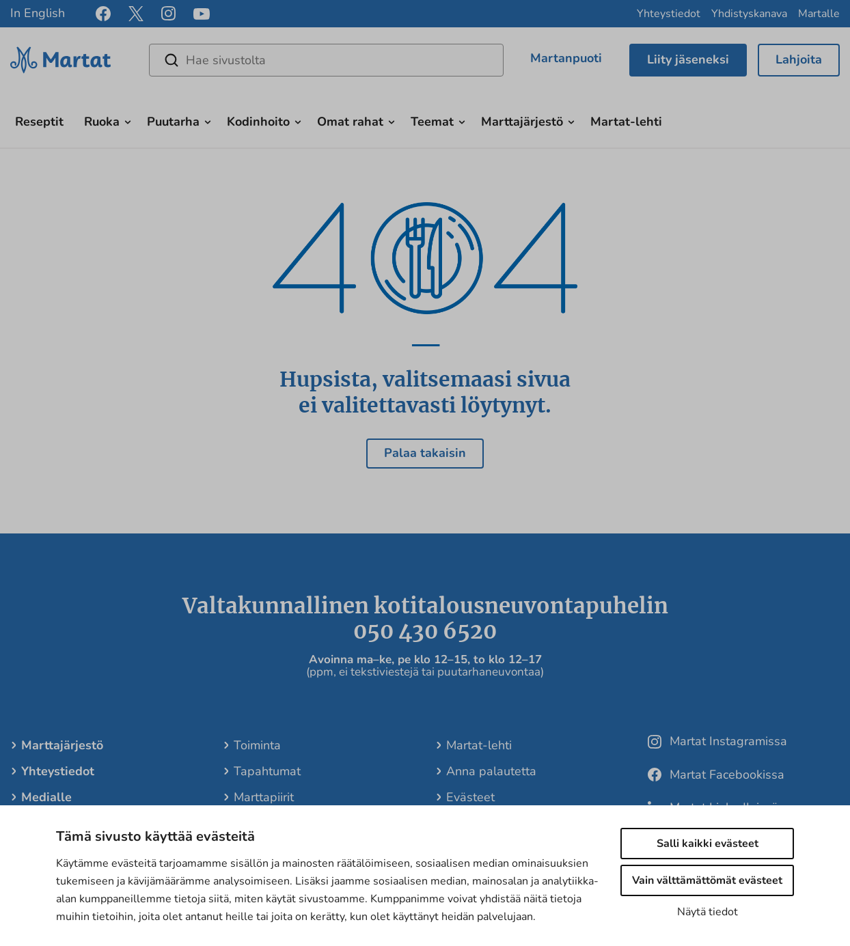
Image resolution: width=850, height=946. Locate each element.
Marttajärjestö (522, 121)
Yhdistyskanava (749, 13)
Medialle (46, 797)
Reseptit (39, 121)
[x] (135, 13)
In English (37, 13)
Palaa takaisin (425, 453)
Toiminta (257, 745)
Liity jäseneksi (688, 59)
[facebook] (103, 13)
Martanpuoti (566, 58)
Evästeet (470, 797)
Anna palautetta (491, 771)
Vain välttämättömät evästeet (707, 880)
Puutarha (173, 121)
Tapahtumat (267, 771)
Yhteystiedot (668, 13)
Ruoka (102, 121)
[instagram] (168, 13)
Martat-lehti (626, 121)
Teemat (432, 121)
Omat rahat (350, 121)
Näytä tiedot (707, 911)
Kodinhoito (258, 121)
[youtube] (201, 14)
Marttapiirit (264, 797)
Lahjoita (799, 59)
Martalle (819, 13)
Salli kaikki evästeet (707, 843)
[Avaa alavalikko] (127, 120)
